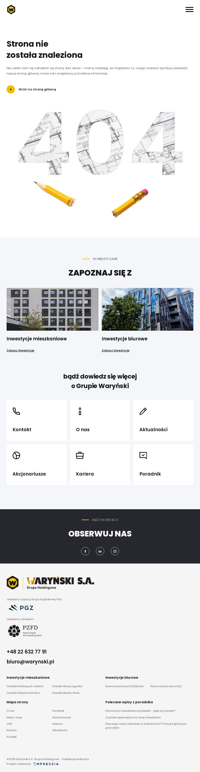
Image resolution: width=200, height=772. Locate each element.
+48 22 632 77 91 (27, 651)
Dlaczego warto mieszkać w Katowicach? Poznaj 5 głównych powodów (146, 726)
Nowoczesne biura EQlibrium (124, 686)
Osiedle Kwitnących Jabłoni (25, 686)
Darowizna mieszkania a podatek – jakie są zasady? (140, 711)
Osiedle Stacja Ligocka (67, 686)
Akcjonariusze (61, 717)
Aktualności (60, 730)
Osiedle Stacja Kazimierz (23, 693)
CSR (9, 724)
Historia (57, 724)
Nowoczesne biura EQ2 (166, 686)
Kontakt (11, 737)
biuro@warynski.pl (30, 661)
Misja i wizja (14, 717)
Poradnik (58, 711)
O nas (10, 711)
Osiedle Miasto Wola (66, 693)
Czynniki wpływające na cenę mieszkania (133, 717)
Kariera (11, 730)
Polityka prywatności (75, 759)
